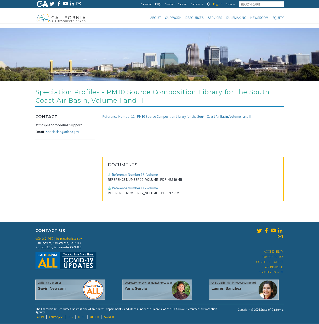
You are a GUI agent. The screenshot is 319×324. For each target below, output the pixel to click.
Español (231, 4)
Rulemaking (236, 18)
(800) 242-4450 (44, 239)
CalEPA (39, 317)
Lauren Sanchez (226, 289)
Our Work (173, 18)
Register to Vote (271, 273)
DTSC (81, 317)
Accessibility (274, 252)
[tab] (208, 4)
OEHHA (94, 317)
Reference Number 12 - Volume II (136, 188)
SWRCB (109, 317)
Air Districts (274, 268)
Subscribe (197, 4)
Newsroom (259, 18)
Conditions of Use (270, 262)
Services (215, 18)
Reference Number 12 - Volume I (136, 175)
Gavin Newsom (52, 289)
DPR (70, 317)
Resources (194, 18)
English (217, 4)
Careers (183, 4)
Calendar (146, 4)
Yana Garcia (136, 289)
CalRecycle (56, 317)
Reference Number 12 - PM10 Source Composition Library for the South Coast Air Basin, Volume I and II (176, 117)
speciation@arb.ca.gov (62, 132)
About (155, 18)
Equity (278, 18)
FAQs (158, 4)
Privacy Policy (273, 257)
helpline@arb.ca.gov (69, 239)
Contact (170, 4)
